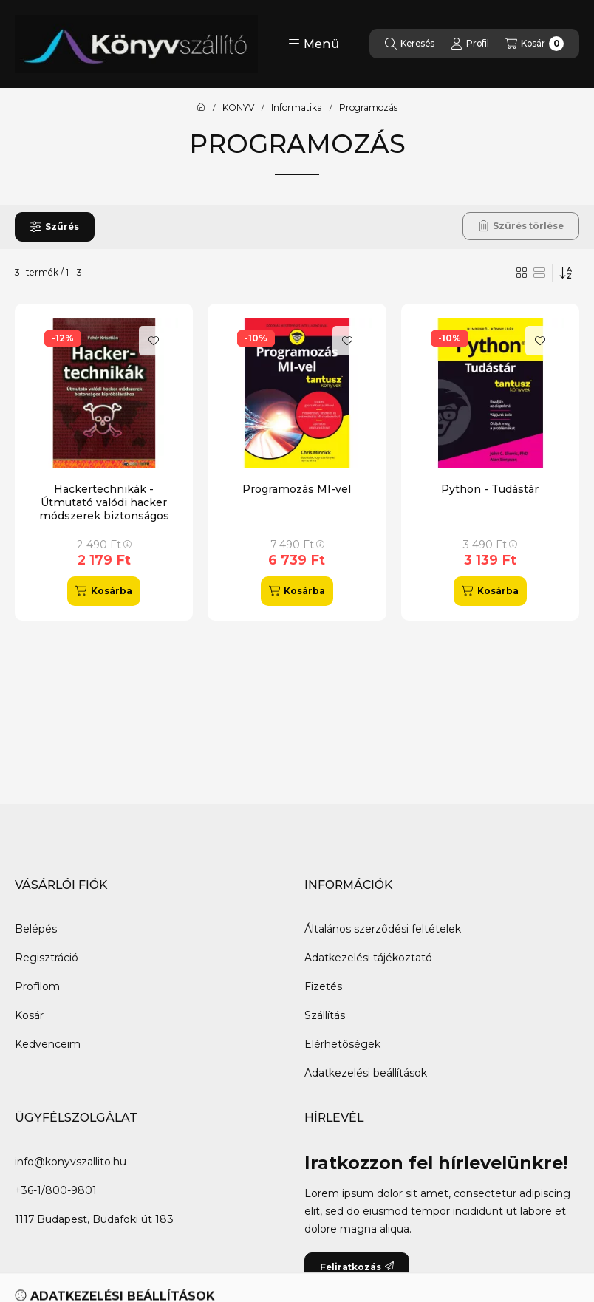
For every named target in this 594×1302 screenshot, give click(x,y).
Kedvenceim (48, 1044)
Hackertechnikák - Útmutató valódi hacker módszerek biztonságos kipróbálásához (104, 509)
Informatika (296, 108)
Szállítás (324, 1015)
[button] (314, 43)
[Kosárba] (103, 591)
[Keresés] (409, 43)
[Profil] (470, 43)
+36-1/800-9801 (56, 1190)
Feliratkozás (357, 1266)
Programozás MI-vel (296, 489)
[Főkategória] (201, 108)
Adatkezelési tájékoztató (368, 957)
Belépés (36, 928)
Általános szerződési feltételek (382, 928)
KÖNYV (238, 108)
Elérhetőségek (342, 1044)
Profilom (37, 986)
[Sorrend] (566, 273)
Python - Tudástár (490, 489)
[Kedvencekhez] (153, 340)
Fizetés (323, 986)
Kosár (29, 1015)
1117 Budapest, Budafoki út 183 (94, 1219)
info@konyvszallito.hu (70, 1161)
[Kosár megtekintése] (534, 43)
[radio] (539, 273)
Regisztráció (46, 957)
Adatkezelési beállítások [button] (365, 1073)
